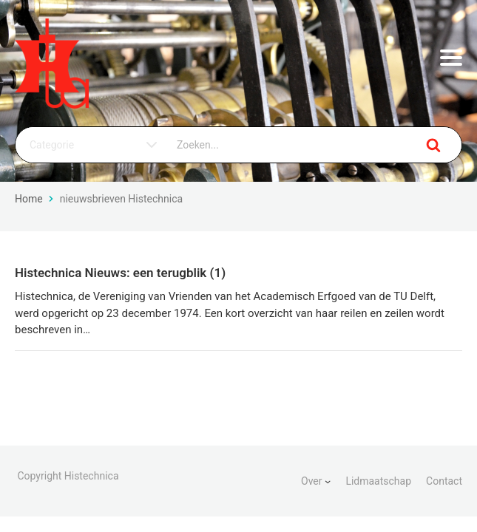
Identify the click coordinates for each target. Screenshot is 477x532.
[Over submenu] (328, 481)
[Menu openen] (451, 58)
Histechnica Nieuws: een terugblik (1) (120, 272)
